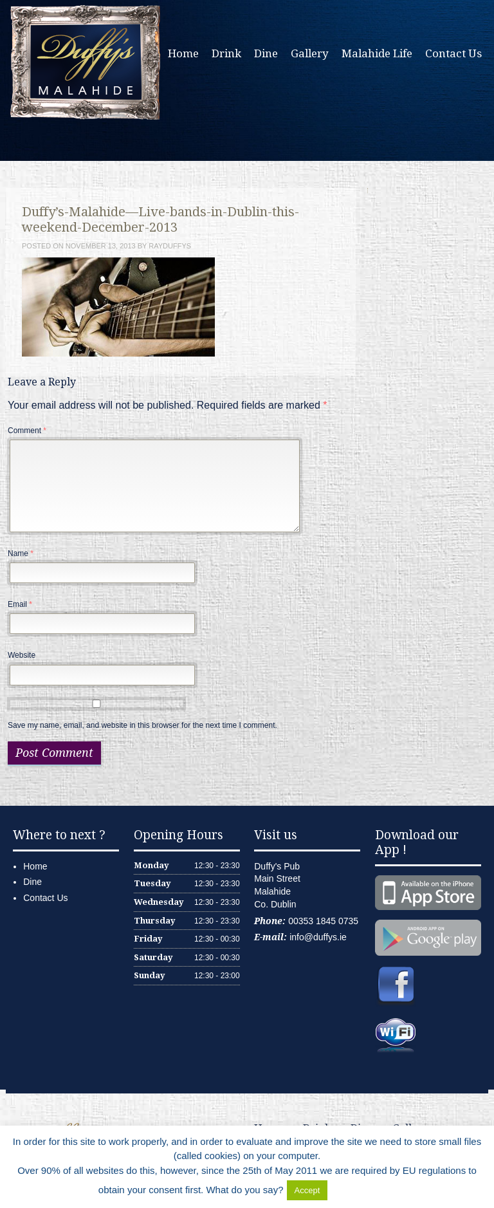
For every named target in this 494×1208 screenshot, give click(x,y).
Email (20, 604)
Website (21, 655)
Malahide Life (377, 53)
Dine (266, 53)
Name (20, 553)
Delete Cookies (363, 1189)
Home (183, 53)
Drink (226, 53)
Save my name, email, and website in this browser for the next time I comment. (142, 725)
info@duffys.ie (318, 937)
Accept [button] (307, 1190)
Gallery (310, 53)
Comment (27, 430)
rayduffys (170, 246)
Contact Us (453, 53)
